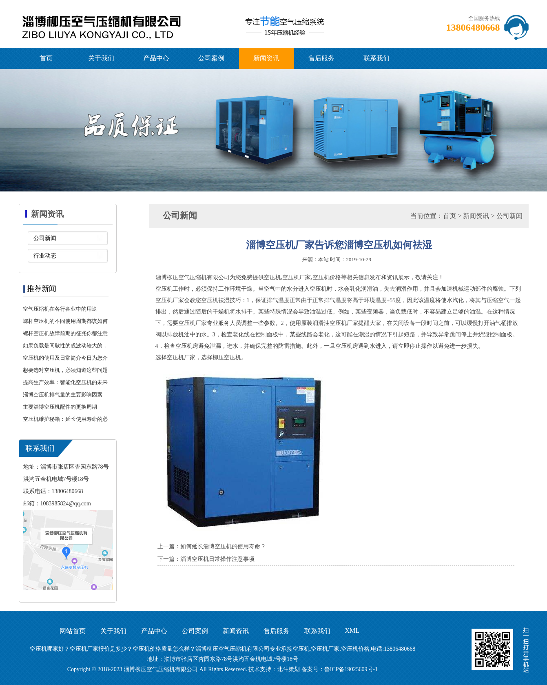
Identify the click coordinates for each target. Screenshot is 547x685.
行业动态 (44, 256)
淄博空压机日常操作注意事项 (217, 559)
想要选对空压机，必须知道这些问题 (65, 370)
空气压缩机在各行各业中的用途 (60, 309)
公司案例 (211, 58)
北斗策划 (288, 669)
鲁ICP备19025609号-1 (351, 669)
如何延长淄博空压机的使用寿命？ (223, 546)
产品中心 (156, 58)
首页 (46, 58)
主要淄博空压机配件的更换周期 (60, 407)
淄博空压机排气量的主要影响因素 (62, 394)
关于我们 (101, 58)
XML (352, 630)
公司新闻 (44, 238)
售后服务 (321, 58)
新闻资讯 (266, 58)
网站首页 (73, 630)
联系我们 (376, 58)
